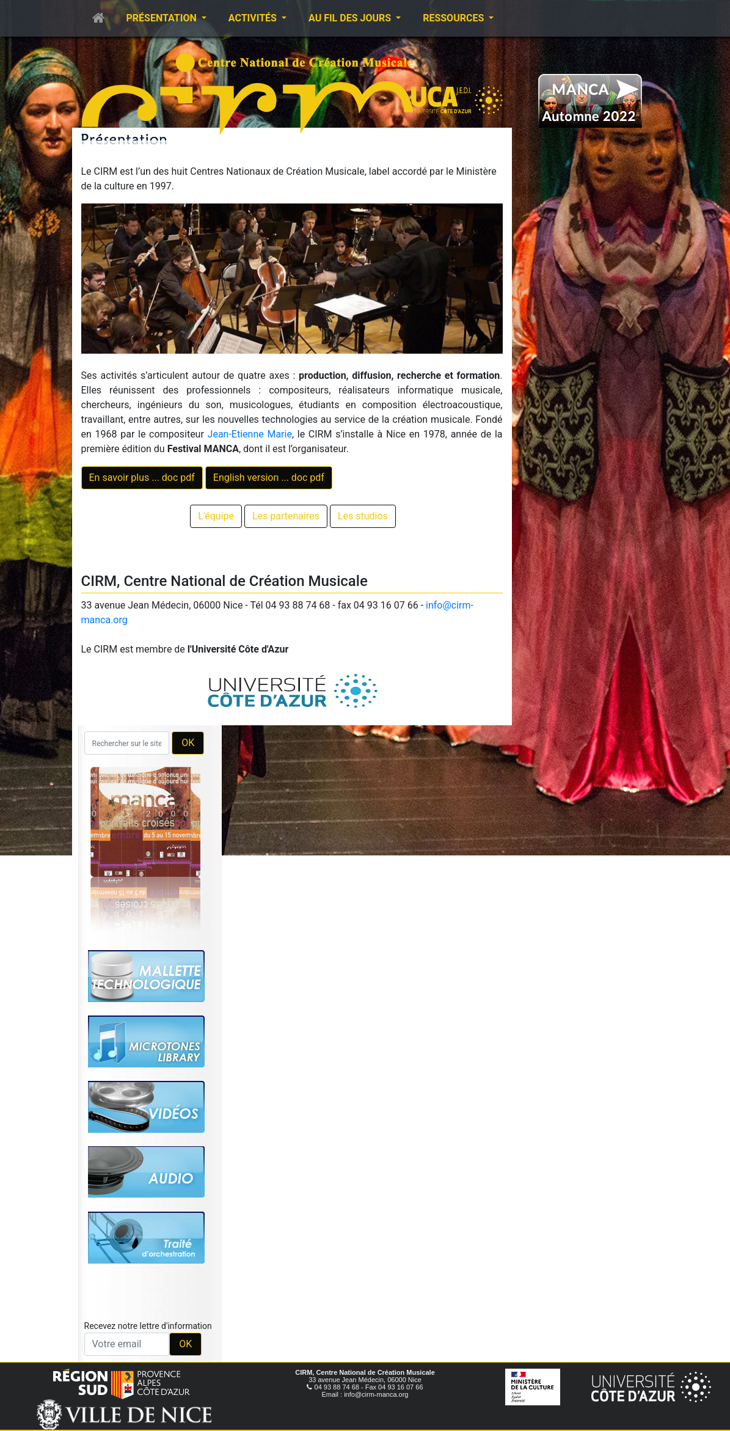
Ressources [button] (454, 18)
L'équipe (216, 516)
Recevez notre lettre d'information (148, 1326)
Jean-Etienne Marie (250, 434)
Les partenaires (285, 516)
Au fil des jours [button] (350, 18)
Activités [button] (253, 18)
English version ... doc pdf (268, 477)
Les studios (363, 516)
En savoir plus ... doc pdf (142, 477)
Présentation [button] (162, 18)
